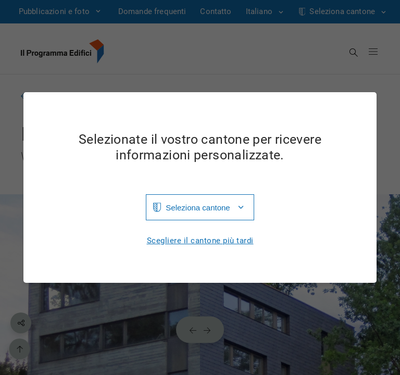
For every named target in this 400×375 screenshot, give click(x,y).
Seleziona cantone (198, 207)
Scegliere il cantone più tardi (200, 241)
